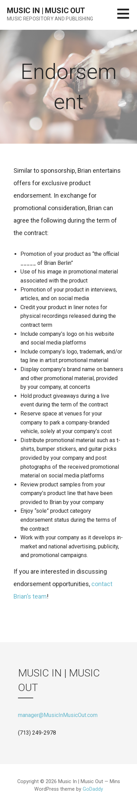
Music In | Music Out (46, 10)
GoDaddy (93, 789)
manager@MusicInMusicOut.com (58, 715)
